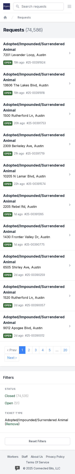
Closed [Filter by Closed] (10, 396)
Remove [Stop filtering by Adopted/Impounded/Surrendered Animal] (12, 424)
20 (65, 350)
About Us (37, 456)
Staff (25, 456)
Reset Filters (37, 441)
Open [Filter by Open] (9, 403)
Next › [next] (12, 358)
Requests (24, 17)
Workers (12, 456)
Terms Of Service (37, 462)
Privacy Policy (55, 456)
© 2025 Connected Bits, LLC (41, 468)
